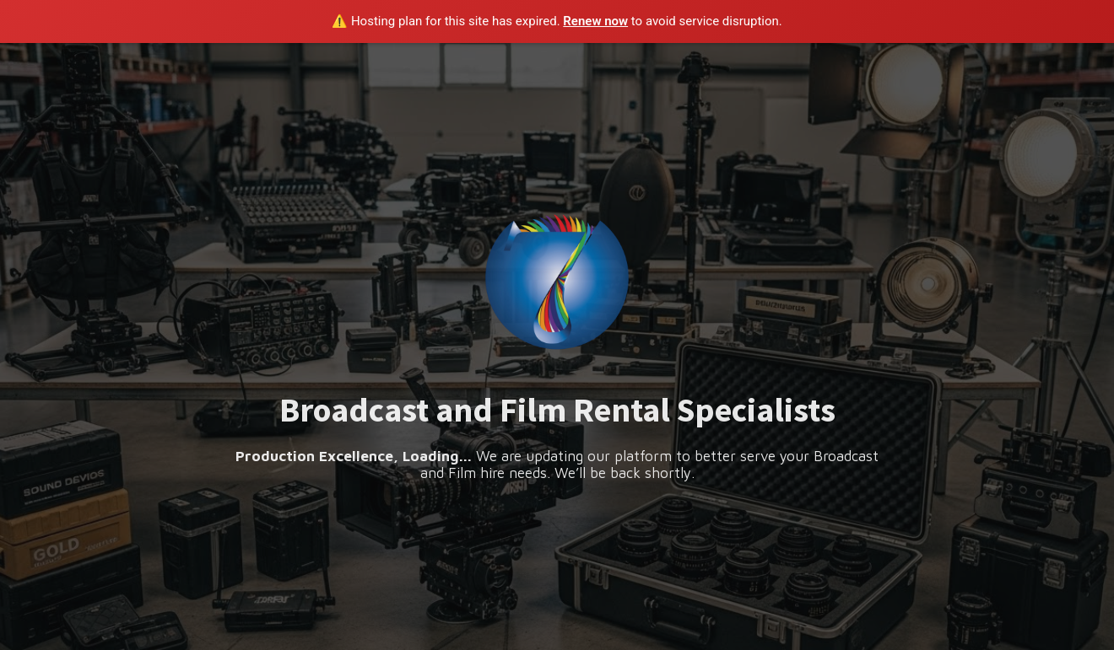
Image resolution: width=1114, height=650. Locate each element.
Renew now (595, 21)
